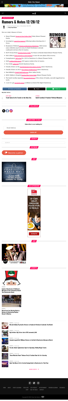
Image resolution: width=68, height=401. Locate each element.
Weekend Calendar (53, 389)
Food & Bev (26, 389)
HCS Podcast (33, 389)
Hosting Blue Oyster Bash (28, 75)
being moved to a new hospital (23, 55)
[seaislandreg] (34, 7)
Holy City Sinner (12, 27)
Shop (27, 391)
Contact (42, 391)
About (9, 389)
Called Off (16, 64)
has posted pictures (29, 78)
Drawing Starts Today (24, 53)
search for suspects (19, 41)
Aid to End (18, 58)
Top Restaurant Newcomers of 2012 (30, 67)
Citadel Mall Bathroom (21, 72)
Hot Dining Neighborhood (29, 69)
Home (4, 389)
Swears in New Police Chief (24, 36)
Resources (62, 389)
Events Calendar (17, 389)
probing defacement (15, 61)
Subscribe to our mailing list (33, 125)
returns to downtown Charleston (29, 46)
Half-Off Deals (34, 391)
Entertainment (43, 389)
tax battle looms (19, 83)
